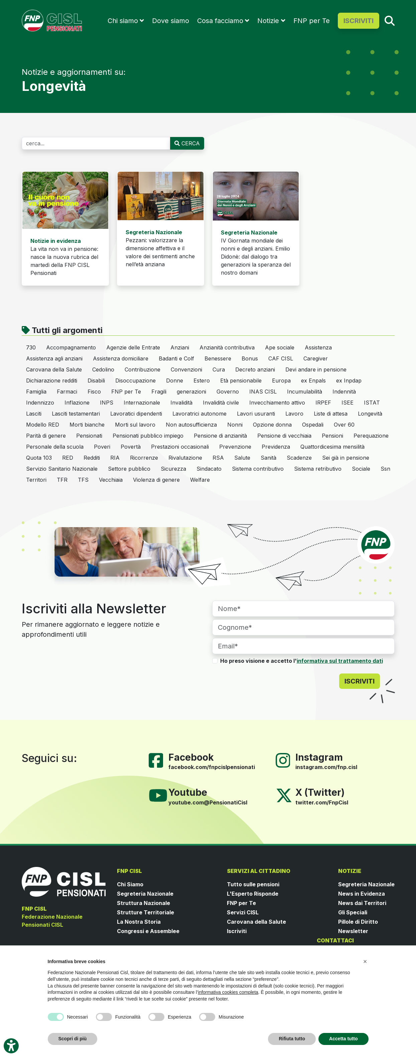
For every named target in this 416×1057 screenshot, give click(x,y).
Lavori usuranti (256, 413)
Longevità (370, 413)
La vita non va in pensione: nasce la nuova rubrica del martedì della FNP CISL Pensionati (64, 257)
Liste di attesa (331, 413)
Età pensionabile (241, 380)
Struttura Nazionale (143, 903)
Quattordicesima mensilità (332, 446)
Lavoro (294, 413)
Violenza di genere (156, 479)
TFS (83, 479)
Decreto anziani (255, 369)
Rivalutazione (185, 457)
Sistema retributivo (317, 468)
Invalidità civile (221, 402)
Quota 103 (39, 457)
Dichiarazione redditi (51, 380)
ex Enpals (313, 380)
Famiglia (36, 391)
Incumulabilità (304, 391)
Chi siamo (123, 21)
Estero (201, 380)
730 (31, 347)
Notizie (268, 21)
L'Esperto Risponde (252, 893)
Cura (219, 369)
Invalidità (181, 402)
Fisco (94, 391)
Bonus (250, 358)
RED (67, 457)
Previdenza (276, 446)
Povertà (131, 446)
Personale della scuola (55, 446)
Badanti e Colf (176, 358)
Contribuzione (142, 369)
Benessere (217, 358)
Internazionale (142, 402)
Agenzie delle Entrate (133, 347)
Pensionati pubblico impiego (148, 435)
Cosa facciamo (220, 21)
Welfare (200, 479)
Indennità (344, 391)
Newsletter (353, 931)
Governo (228, 391)
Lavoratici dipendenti (136, 413)
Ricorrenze (144, 457)
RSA (218, 457)
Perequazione (371, 435)
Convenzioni (186, 369)
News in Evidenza (361, 893)
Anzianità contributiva (227, 347)
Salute (242, 457)
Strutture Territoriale (145, 912)
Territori (36, 479)
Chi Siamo (130, 884)
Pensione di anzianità (220, 435)
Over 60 (344, 424)
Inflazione (77, 402)
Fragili (158, 391)
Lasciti (33, 413)
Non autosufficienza (191, 424)
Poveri (102, 446)
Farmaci (67, 391)
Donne (174, 380)
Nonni (235, 424)
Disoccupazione (135, 380)
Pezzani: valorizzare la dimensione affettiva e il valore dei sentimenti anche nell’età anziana (160, 248)
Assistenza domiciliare (120, 358)
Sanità (268, 457)
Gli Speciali (352, 912)
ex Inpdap (349, 380)
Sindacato (209, 468)
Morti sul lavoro (135, 424)
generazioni (191, 391)
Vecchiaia (111, 479)
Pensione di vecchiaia (284, 435)
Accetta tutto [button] (343, 1038)
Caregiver (315, 358)
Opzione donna (272, 424)
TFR (62, 479)
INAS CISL (263, 391)
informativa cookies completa (228, 992)
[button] (365, 961)
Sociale (361, 468)
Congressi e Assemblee (148, 931)
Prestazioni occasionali (180, 446)
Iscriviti (237, 931)
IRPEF (323, 402)
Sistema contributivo (258, 468)
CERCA (187, 143)
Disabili (96, 380)
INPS (106, 402)
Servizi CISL (243, 912)
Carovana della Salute (54, 369)
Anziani (179, 347)
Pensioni (332, 435)
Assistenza (318, 347)
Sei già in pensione (345, 457)
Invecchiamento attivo (277, 402)
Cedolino (103, 369)
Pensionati (89, 435)
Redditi (92, 457)
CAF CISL (280, 358)
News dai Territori (362, 903)
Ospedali (312, 424)
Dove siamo (170, 21)
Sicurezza (173, 468)
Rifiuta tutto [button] (292, 1038)
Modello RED (42, 424)
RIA (115, 457)
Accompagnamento (71, 347)
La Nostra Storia (139, 921)
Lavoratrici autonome (199, 413)
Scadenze (299, 457)
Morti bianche (87, 424)
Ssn (385, 468)
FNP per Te (311, 21)
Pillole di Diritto (358, 921)
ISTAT (372, 402)
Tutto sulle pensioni (253, 884)
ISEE (347, 402)
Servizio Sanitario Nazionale (62, 468)
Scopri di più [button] (72, 1038)
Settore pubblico (129, 468)
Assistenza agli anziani (54, 358)
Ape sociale (279, 347)
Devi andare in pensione (315, 369)
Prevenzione (235, 446)
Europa (281, 380)
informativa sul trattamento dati (340, 660)
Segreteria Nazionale (145, 893)
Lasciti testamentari (76, 413)
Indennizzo (40, 402)
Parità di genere (46, 435)
